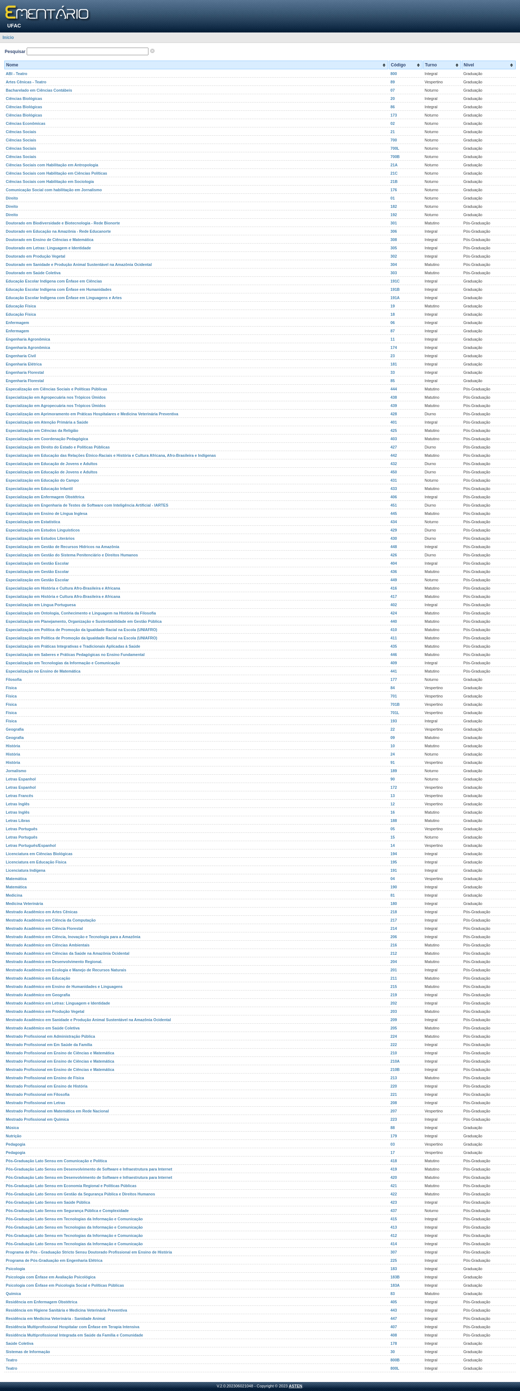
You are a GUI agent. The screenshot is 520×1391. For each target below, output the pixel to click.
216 (393, 945)
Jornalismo (16, 771)
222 (393, 1044)
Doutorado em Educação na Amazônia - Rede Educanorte (58, 231)
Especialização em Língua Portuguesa (41, 605)
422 (393, 1194)
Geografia (15, 729)
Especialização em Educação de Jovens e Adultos (52, 464)
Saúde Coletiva (19, 1343)
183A (394, 1285)
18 (392, 314)
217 (393, 920)
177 (393, 679)
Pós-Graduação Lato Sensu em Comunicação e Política (56, 1161)
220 (393, 1086)
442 (393, 455)
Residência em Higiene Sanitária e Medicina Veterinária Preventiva (66, 1310)
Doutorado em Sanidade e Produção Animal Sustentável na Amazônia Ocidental (79, 264)
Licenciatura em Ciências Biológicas (39, 854)
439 (393, 405)
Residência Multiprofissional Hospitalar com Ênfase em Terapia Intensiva (72, 1327)
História (13, 746)
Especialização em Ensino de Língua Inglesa (46, 513)
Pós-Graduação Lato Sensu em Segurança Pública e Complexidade (67, 1210)
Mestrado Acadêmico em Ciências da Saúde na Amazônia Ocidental (67, 953)
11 (392, 339)
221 (393, 1094)
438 (393, 397)
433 (393, 488)
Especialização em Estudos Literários (40, 538)
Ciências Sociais (21, 132)
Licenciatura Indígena (26, 870)
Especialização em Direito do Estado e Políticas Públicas (58, 447)
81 (392, 895)
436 (393, 571)
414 (393, 1244)
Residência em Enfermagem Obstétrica (41, 1302)
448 (393, 546)
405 (393, 1302)
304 (393, 264)
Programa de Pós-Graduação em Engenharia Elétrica (54, 1260)
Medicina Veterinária (24, 903)
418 (393, 1161)
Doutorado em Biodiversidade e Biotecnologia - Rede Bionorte (63, 223)
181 (393, 364)
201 (393, 970)
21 (392, 132)
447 (393, 1318)
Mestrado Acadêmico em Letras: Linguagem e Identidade (58, 1003)
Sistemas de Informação (28, 1352)
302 (393, 256)
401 (393, 422)
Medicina (14, 895)
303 (393, 273)
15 (392, 837)
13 (392, 795)
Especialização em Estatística (33, 522)
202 (393, 1003)
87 (392, 331)
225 (393, 1260)
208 (393, 1103)
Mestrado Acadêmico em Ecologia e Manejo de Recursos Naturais (66, 970)
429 (393, 530)
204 (393, 961)
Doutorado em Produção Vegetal (35, 256)
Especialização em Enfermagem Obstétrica (45, 497)
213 (393, 1078)
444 (393, 389)
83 (392, 1293)
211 (393, 978)
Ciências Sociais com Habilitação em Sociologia (50, 181)
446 (393, 654)
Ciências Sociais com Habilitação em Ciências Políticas (56, 173)
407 (393, 1327)
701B (394, 704)
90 (392, 779)
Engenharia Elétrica (24, 364)
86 (392, 107)
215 (393, 986)
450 (393, 472)
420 (393, 1177)
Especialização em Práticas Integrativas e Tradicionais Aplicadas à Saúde (73, 646)
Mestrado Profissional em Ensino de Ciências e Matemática (60, 1053)
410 (393, 629)
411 (393, 638)
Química (13, 1293)
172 (393, 787)
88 (392, 1127)
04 (392, 878)
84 (392, 688)
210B (394, 1069)
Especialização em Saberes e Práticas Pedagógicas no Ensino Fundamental (75, 654)
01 (392, 198)
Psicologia (15, 1269)
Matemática (16, 878)
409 (393, 663)
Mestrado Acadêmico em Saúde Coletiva (43, 1028)
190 (393, 887)
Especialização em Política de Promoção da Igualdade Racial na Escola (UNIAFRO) (81, 629)
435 (393, 646)
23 (392, 356)
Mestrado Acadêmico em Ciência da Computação (51, 920)
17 (392, 1152)
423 (393, 1202)
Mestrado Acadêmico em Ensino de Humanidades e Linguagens (64, 986)
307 (393, 1252)
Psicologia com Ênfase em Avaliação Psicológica (51, 1277)
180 (393, 903)
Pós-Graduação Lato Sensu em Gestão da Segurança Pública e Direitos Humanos (80, 1194)
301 (393, 223)
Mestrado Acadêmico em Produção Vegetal (45, 1011)
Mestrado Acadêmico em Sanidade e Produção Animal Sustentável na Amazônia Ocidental (88, 1020)
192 (393, 215)
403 (393, 439)
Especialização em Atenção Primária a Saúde (47, 422)
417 (393, 596)
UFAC (14, 26)
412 (393, 1235)
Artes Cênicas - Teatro (26, 82)
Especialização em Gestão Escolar (37, 563)
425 (393, 430)
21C (394, 173)
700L (394, 148)
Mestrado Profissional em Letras (35, 1103)
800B (394, 1360)
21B (394, 181)
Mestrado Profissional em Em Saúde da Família (49, 1044)
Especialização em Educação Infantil (39, 488)
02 (392, 123)
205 (393, 1028)
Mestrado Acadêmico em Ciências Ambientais (48, 945)
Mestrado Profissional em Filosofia (37, 1094)
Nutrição (13, 1136)
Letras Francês (19, 795)
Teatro (11, 1360)
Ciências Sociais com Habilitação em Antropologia (52, 165)
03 (392, 1144)
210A (394, 1061)
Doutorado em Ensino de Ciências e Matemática (50, 239)
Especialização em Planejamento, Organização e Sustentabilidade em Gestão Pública (84, 621)
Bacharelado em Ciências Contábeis (39, 90)
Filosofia (14, 679)
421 (393, 1186)
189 (393, 771)
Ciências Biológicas (24, 98)
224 (393, 1036)
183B (394, 1277)
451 (393, 505)
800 (393, 73)
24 (392, 754)
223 (393, 1119)
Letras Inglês (18, 804)
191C (394, 281)
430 (393, 538)
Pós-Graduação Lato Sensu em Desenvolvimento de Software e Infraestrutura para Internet (89, 1169)
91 (392, 762)
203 (393, 1011)
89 (392, 82)
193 (393, 721)
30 (392, 1352)
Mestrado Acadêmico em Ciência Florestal (44, 928)
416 (393, 588)
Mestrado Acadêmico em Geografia (38, 995)
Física (11, 688)
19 (392, 306)
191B (394, 289)
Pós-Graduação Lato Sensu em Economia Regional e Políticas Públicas (71, 1186)
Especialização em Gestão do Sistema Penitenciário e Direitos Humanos (72, 555)
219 (393, 995)
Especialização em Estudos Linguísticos (43, 530)
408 (393, 1335)
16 (392, 812)
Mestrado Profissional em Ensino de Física (45, 1078)
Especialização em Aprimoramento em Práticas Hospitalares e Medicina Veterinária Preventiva (92, 414)
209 (393, 1020)
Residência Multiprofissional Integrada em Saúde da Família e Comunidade (74, 1335)
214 (393, 928)
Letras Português (22, 829)
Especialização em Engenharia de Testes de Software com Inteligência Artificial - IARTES (87, 505)
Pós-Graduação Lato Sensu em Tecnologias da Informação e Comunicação (74, 1219)
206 (393, 937)
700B (394, 156)
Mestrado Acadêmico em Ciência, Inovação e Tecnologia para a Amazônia (73, 937)
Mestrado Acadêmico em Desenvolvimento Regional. (54, 961)
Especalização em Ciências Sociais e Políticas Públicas (56, 389)
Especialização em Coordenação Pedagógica (47, 439)
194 (393, 854)
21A (394, 165)
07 (392, 90)
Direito (12, 198)
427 (393, 447)
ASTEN (295, 1386)
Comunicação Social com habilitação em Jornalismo (54, 190)
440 (393, 621)
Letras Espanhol (21, 779)
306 (393, 231)
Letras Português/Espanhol (31, 845)
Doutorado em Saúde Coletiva (33, 273)
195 (393, 862)
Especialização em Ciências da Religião (42, 430)
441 (393, 671)
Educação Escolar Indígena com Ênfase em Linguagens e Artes (64, 298)
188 (393, 820)
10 (392, 746)
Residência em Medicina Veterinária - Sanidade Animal (55, 1318)
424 (393, 613)
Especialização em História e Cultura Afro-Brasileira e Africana (63, 588)
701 (393, 696)
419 (393, 1169)
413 (393, 1227)
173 (393, 115)
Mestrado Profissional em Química (37, 1119)
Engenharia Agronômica (28, 339)
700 (393, 140)
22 (392, 729)
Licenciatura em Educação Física (36, 862)
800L (394, 1368)
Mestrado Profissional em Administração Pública (50, 1036)
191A (394, 298)
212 (393, 953)
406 (393, 497)
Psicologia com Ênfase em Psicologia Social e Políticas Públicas (65, 1285)
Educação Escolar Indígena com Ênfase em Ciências (54, 281)
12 (392, 804)
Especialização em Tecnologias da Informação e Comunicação (63, 663)
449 (393, 580)
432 (393, 464)
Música (12, 1127)
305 (393, 248)
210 (393, 1053)
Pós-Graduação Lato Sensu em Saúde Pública (48, 1202)
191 (393, 870)
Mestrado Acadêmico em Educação (38, 978)
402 (393, 605)
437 (393, 1210)
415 (393, 1219)
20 (392, 98)
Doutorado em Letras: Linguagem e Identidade (48, 248)
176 (393, 190)
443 (393, 1310)
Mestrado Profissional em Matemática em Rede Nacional (57, 1111)
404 (393, 563)
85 (392, 381)
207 (393, 1111)
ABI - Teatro (16, 73)
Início (8, 37)
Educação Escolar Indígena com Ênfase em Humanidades (59, 289)
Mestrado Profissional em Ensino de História (46, 1086)
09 (392, 737)
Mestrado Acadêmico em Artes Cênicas (42, 912)
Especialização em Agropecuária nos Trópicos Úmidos (56, 397)
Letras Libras (18, 820)
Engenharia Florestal (25, 372)
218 (393, 912)
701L (394, 712)
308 (393, 239)
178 (393, 1343)
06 (392, 322)
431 (393, 480)
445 (393, 513)
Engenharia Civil (21, 356)
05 (392, 829)
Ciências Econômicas (26, 123)
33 (392, 372)
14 (392, 845)
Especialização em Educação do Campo (42, 480)
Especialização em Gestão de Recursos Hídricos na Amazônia (62, 546)
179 (393, 1136)
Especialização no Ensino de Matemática (43, 671)
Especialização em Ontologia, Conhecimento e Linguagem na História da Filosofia (81, 613)
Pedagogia (15, 1144)
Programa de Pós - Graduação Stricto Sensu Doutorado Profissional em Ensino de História (89, 1252)
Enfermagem (17, 322)
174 (393, 347)
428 (393, 414)
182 (393, 206)
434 (393, 522)
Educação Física (21, 306)
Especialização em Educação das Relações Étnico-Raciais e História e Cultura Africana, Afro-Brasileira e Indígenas (111, 455)
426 (393, 555)
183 (393, 1269)
